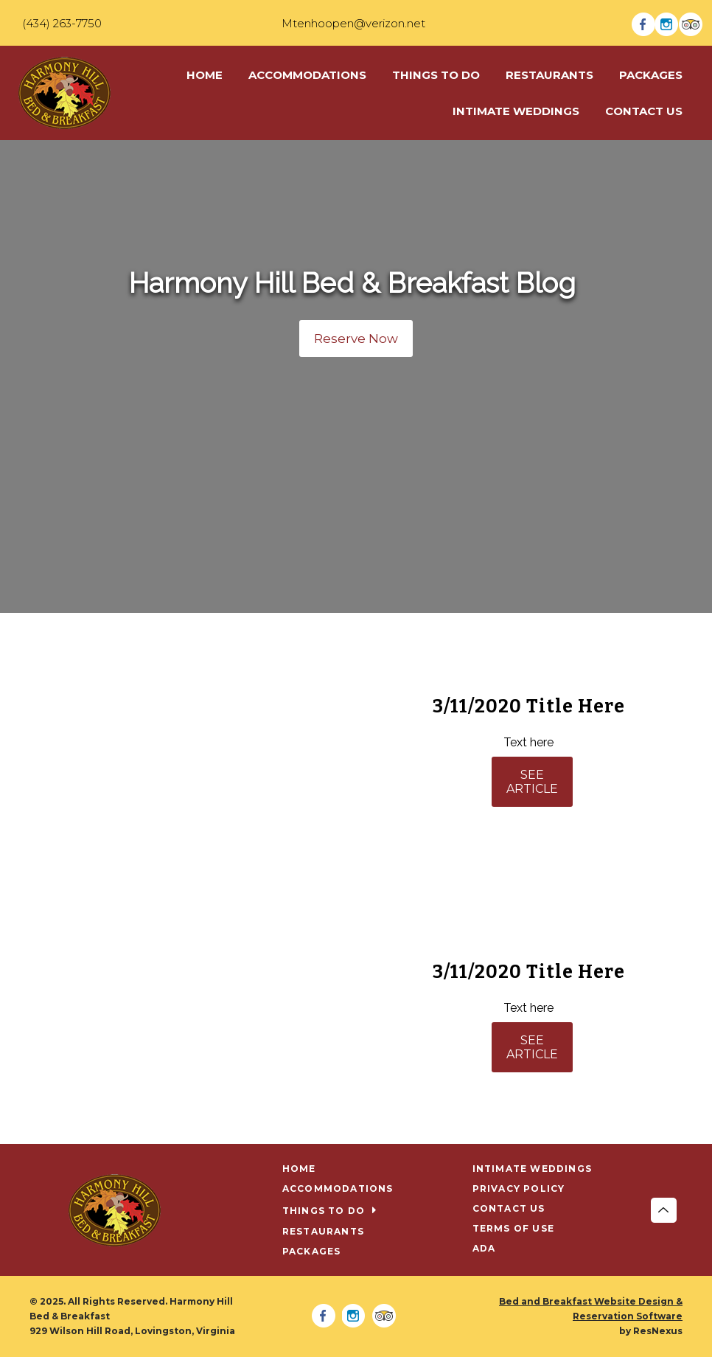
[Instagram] (667, 23)
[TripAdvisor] (690, 23)
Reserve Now (356, 338)
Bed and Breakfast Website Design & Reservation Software (591, 1309)
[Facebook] (643, 23)
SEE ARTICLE (532, 782)
